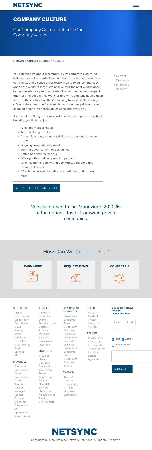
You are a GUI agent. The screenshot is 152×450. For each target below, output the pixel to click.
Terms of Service (97, 349)
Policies (92, 333)
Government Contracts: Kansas (70, 362)
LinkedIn (92, 313)
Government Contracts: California (70, 341)
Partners (68, 388)
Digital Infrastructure (21, 315)
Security (18, 330)
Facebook (93, 316)
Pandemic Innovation (45, 315)
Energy (43, 381)
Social (91, 308)
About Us (69, 377)
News (117, 339)
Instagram (93, 323)
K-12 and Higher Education (44, 359)
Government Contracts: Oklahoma (70, 330)
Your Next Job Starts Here (37, 188)
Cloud (17, 327)
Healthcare (45, 391)
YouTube (93, 327)
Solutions (20, 308)
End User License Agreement (94, 356)
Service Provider (23, 416)
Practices (19, 362)
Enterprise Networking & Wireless (21, 370)
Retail (42, 398)
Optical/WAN (21, 413)
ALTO (17, 355)
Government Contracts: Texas (70, 320)
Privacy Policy (95, 338)
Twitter (92, 320)
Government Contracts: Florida (70, 352)
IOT (16, 409)
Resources (69, 391)
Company (68, 372)
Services (18, 388)
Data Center (21, 323)
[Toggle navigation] (137, 5)
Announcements (123, 345)
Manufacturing (47, 395)
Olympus (19, 352)
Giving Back (70, 395)
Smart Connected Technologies (21, 337)
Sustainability (71, 384)
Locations (69, 381)
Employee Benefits (121, 87)
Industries (45, 351)
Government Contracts (70, 310)
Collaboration (21, 320)
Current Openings (121, 78)
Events (128, 339)
